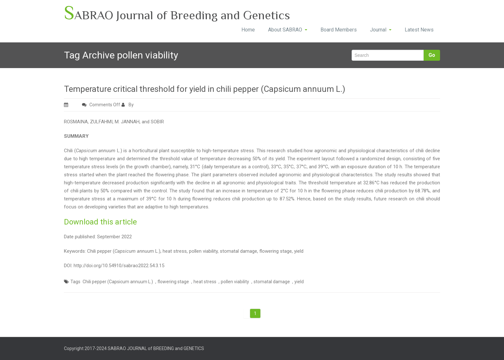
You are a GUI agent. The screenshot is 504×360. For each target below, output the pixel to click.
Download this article (100, 221)
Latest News (419, 30)
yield (299, 281)
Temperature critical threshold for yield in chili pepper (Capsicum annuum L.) (204, 89)
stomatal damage (272, 281)
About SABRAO (287, 30)
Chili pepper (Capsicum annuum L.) (118, 281)
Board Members (338, 30)
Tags (75, 281)
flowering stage (173, 281)
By (128, 104)
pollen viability (235, 281)
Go (431, 55)
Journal (381, 30)
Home (248, 30)
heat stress (205, 281)
